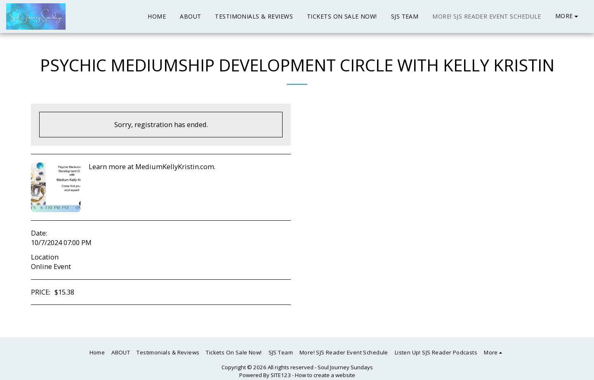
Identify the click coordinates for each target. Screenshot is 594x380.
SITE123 (281, 375)
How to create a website (325, 375)
